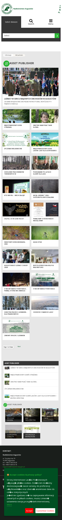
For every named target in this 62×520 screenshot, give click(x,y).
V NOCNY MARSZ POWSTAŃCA (44, 289)
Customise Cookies (45, 510)
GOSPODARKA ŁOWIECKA (12, 436)
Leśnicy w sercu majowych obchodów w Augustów (30, 99)
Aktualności (19, 55)
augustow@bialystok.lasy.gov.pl (14, 467)
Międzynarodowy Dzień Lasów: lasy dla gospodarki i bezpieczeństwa (45, 151)
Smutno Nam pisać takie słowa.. (23, 382)
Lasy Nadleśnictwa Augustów (30, 420)
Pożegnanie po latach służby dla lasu (42, 173)
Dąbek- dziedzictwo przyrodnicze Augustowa (48, 421)
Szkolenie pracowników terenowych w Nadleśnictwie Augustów (14, 174)
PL (59, 12)
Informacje (8, 55)
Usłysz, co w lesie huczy (14, 219)
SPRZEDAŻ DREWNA (10, 419)
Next (19, 346)
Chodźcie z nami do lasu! (43, 312)
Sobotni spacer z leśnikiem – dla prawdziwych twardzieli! (15, 314)
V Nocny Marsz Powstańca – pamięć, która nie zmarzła (15, 290)
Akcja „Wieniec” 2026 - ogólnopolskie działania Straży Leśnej (43, 197)
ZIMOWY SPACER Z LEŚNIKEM (14, 335)
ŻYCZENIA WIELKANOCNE (13, 149)
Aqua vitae (37, 242)
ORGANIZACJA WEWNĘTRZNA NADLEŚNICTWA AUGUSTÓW (30, 438)
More (9, 504)
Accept (29, 510)
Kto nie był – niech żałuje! (14, 195)
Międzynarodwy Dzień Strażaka (23, 375)
